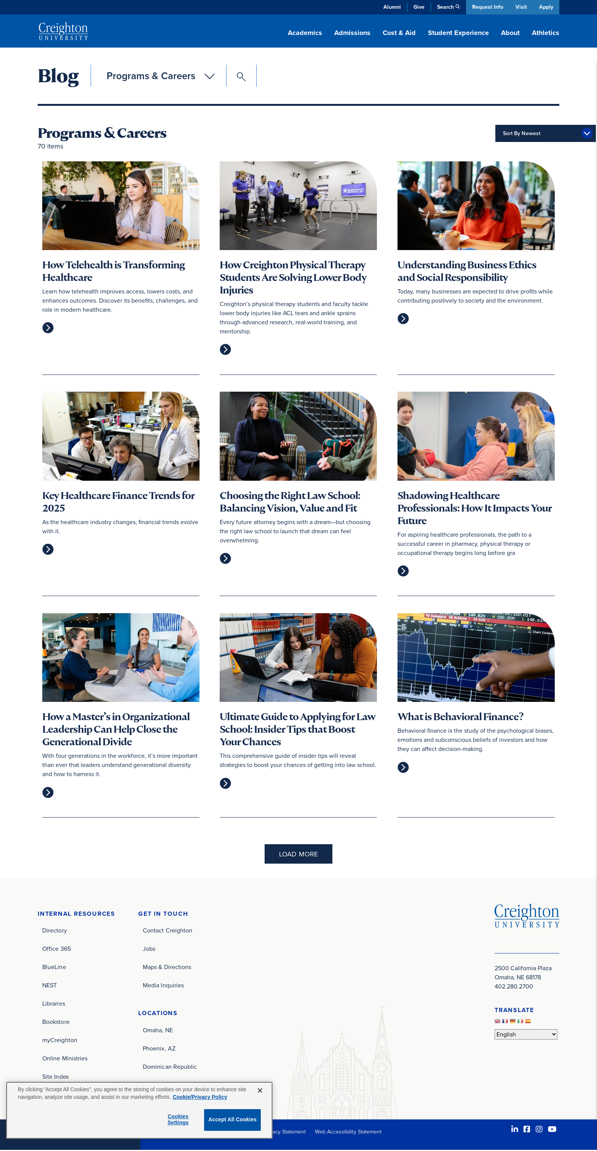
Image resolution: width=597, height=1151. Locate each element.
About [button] (510, 32)
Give (418, 7)
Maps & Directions (167, 967)
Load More (298, 854)
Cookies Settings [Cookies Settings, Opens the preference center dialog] (178, 1120)
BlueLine (54, 967)
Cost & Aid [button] (399, 32)
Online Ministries (65, 1059)
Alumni (391, 7)
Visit (521, 7)
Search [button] (444, 7)
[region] (139, 1110)
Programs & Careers (151, 76)
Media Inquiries (163, 986)
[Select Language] (526, 1035)
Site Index (55, 1077)
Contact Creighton (167, 931)
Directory (54, 931)
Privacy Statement (284, 1133)
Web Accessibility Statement (348, 1133)
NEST (49, 986)
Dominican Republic (170, 1067)
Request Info (487, 7)
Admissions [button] (352, 32)
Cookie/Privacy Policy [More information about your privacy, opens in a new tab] (200, 1097)
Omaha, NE (158, 1031)
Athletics (545, 32)
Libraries (53, 1004)
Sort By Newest (484, 133)
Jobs (149, 949)
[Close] (260, 1090)
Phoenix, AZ (159, 1049)
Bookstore (56, 1022)
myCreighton (59, 1040)
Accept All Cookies (232, 1119)
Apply (546, 7)
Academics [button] (305, 32)
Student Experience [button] (458, 32)
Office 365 (56, 949)
